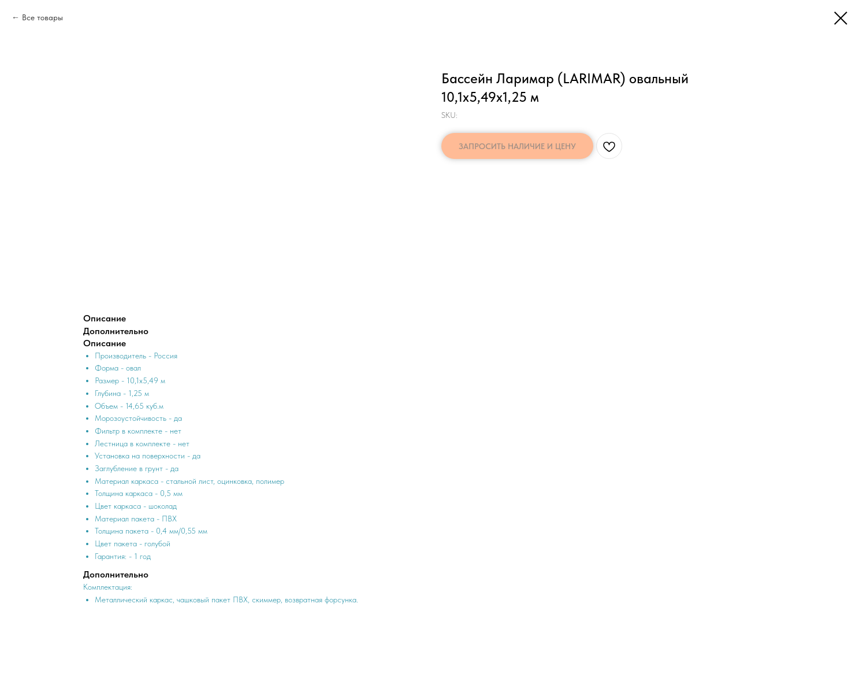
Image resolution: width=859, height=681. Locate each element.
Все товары (42, 17)
